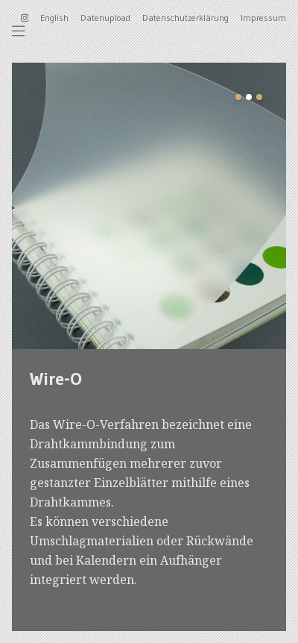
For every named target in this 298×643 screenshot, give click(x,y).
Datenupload (105, 17)
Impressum (263, 17)
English (54, 17)
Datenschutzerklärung (185, 17)
